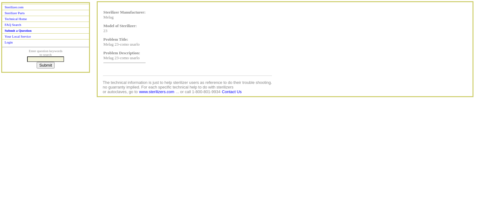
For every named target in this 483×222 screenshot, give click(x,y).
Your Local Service (18, 36)
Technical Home (16, 19)
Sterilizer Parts (15, 13)
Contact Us (232, 91)
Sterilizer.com (14, 7)
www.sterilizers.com (156, 91)
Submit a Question (18, 30)
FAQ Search (13, 25)
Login (9, 42)
